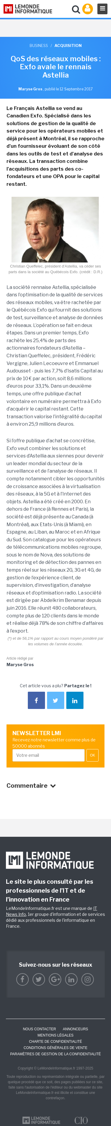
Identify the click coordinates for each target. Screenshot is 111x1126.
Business (39, 45)
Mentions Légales (55, 1035)
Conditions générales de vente (55, 1048)
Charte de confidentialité (55, 1041)
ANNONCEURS (75, 1029)
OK (92, 755)
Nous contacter (39, 1029)
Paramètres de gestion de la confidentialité (55, 1054)
